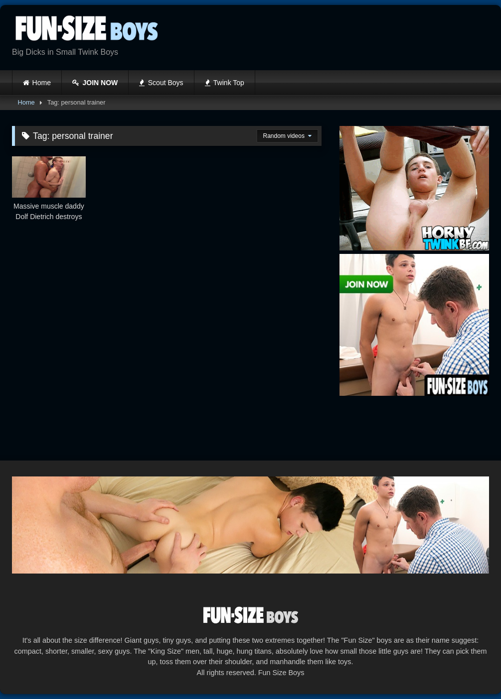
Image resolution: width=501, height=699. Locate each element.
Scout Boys (161, 83)
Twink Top (224, 83)
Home (41, 83)
